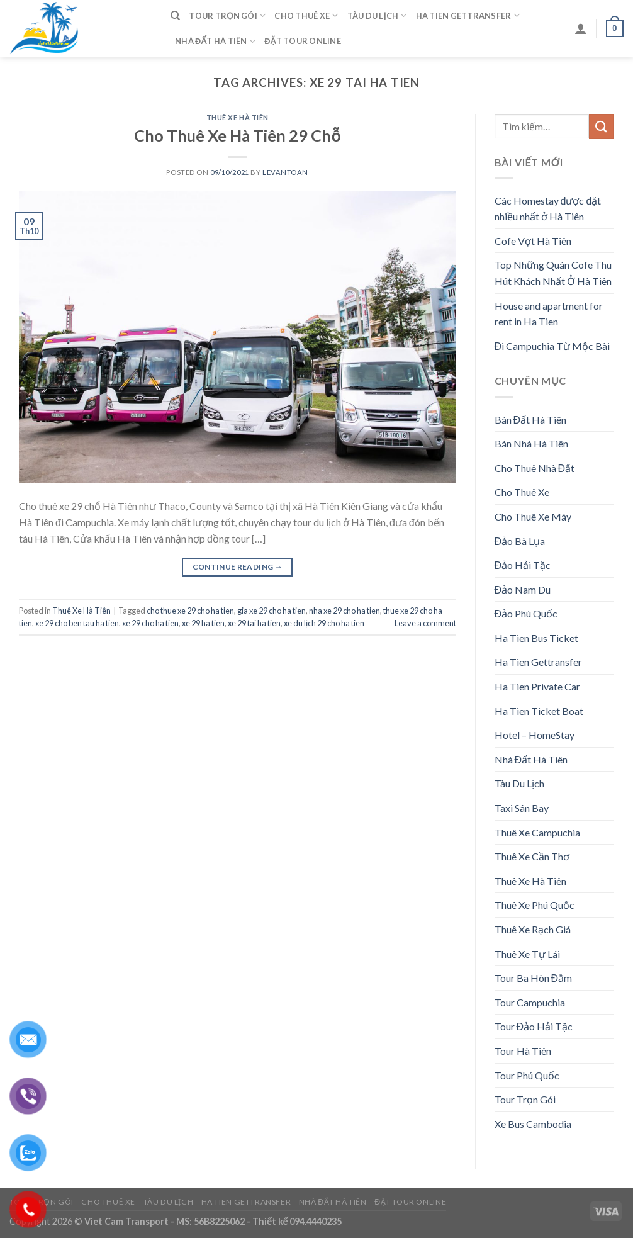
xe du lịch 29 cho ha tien (324, 623)
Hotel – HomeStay (534, 735)
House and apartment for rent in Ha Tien (549, 314)
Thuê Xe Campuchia (537, 832)
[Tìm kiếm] (175, 16)
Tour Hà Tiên (523, 1051)
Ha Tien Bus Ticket (536, 638)
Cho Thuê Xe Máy (533, 516)
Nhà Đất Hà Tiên (215, 41)
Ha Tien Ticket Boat (539, 711)
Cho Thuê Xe (306, 15)
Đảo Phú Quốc (526, 613)
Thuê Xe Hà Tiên (237, 117)
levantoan (285, 172)
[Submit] (601, 126)
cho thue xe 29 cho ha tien (190, 610)
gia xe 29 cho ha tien (271, 610)
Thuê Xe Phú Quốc (534, 905)
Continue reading (238, 567)
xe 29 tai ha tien (254, 623)
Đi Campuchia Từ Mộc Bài (552, 346)
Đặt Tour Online (302, 41)
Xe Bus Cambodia (533, 1124)
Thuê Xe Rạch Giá (533, 929)
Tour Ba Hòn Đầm (534, 978)
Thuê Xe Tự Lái (527, 954)
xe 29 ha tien (203, 623)
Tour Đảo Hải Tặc (534, 1026)
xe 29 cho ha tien (150, 623)
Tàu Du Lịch (377, 15)
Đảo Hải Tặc (523, 565)
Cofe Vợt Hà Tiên (533, 241)
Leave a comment (425, 623)
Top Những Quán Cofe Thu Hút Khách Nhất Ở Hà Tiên (553, 273)
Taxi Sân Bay (522, 808)
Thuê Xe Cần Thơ (532, 856)
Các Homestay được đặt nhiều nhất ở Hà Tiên (548, 208)
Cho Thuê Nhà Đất (535, 468)
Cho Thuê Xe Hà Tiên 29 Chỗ (237, 135)
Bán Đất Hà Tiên (531, 419)
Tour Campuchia (530, 1002)
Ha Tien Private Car (537, 686)
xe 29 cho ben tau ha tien (77, 623)
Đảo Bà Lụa (520, 541)
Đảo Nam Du (523, 589)
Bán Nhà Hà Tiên (531, 443)
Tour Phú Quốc (527, 1075)
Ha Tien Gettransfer (468, 15)
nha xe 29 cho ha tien (344, 610)
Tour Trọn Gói (227, 15)
